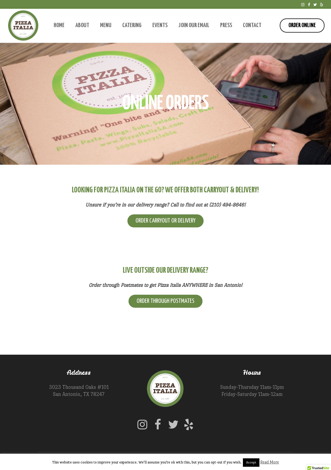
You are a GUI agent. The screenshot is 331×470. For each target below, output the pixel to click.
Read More (269, 462)
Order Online (302, 25)
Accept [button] (251, 462)
